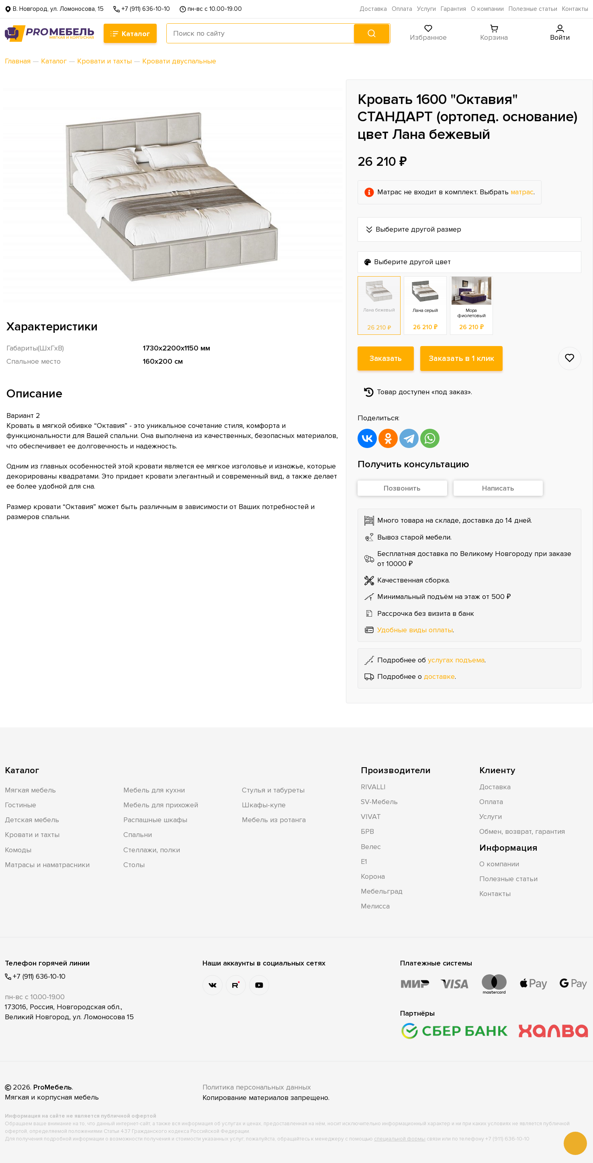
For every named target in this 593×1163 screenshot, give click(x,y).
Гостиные (20, 804)
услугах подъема (456, 659)
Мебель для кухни (154, 789)
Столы (134, 864)
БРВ (367, 831)
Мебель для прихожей (160, 804)
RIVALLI (373, 786)
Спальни (137, 834)
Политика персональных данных (257, 1086)
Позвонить (402, 488)
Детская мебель (32, 819)
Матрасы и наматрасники (47, 864)
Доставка (373, 9)
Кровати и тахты (32, 834)
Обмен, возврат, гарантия (522, 831)
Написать (498, 488)
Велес (371, 846)
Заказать (385, 358)
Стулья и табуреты (273, 789)
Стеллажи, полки (151, 849)
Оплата (402, 9)
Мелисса (375, 905)
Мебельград (382, 890)
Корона (373, 876)
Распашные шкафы (155, 819)
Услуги (426, 9)
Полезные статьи (533, 9)
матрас (522, 191)
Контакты (575, 9)
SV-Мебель (379, 801)
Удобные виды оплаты (415, 629)
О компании (487, 9)
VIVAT (371, 816)
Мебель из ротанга (274, 819)
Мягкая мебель (30, 789)
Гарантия (453, 9)
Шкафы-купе (264, 804)
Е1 (364, 861)
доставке (439, 676)
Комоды (18, 849)
